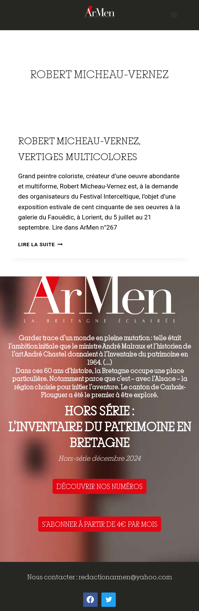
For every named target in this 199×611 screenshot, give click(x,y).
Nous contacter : (53, 576)
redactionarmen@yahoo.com (125, 576)
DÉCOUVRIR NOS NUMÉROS (99, 486)
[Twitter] (108, 599)
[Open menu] (174, 15)
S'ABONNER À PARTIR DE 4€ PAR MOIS (99, 524)
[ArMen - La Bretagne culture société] (99, 12)
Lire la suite (40, 244)
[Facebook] (90, 599)
